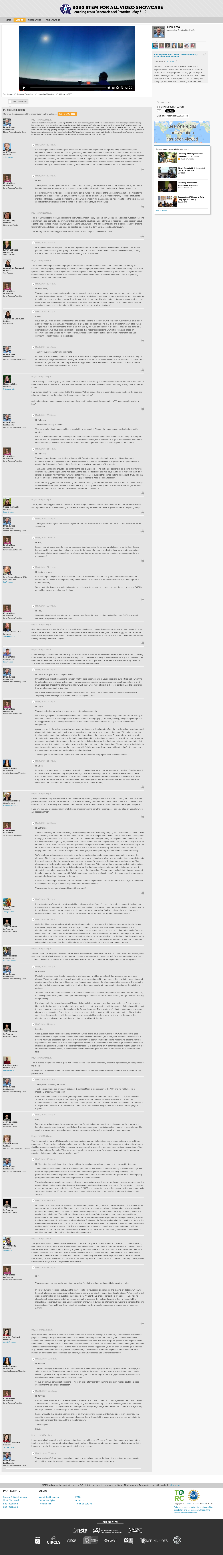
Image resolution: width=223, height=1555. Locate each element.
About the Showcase (49, 1497)
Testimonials (45, 1503)
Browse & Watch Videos (15, 1497)
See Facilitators (10, 1507)
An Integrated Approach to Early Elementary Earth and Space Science (176, 55)
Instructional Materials (46, 94)
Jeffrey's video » (9, 912)
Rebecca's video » (10, 389)
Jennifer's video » (9, 1342)
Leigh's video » (8, 662)
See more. (175, 1485)
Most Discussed (11, 1500)
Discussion (17, 102)
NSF (204, 1504)
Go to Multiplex (67, 114)
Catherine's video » (10, 806)
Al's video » (7, 1251)
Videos (19, 20)
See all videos (161, 211)
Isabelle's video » (9, 961)
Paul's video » (8, 1070)
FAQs (78, 1497)
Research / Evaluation (25, 94)
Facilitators (53, 20)
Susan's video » (9, 512)
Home (8, 20)
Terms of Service (83, 1503)
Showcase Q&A (47, 1500)
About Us (79, 1500)
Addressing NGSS (65, 94)
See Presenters (10, 1503)
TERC (189, 1504)
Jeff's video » (8, 157)
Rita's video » (8, 582)
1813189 (170, 61)
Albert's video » (9, 637)
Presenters (34, 20)
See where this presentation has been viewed (182, 132)
